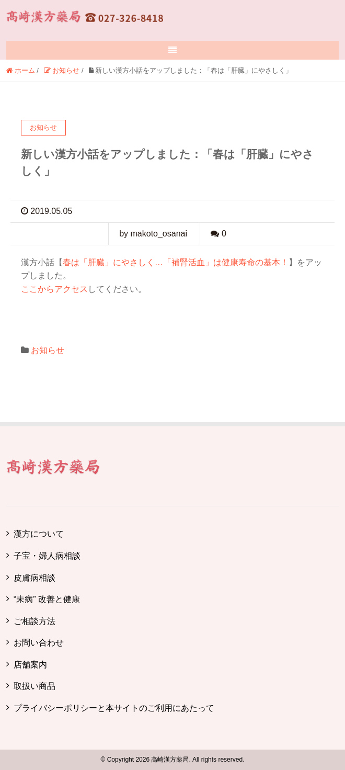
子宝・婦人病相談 (47, 555)
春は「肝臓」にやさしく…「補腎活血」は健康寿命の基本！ (176, 262)
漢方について (39, 533)
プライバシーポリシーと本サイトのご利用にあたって (114, 708)
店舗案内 (30, 664)
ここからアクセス (54, 289)
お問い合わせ (39, 642)
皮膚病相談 (34, 577)
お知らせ (47, 350)
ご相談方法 (34, 621)
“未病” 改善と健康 (47, 599)
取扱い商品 (34, 686)
